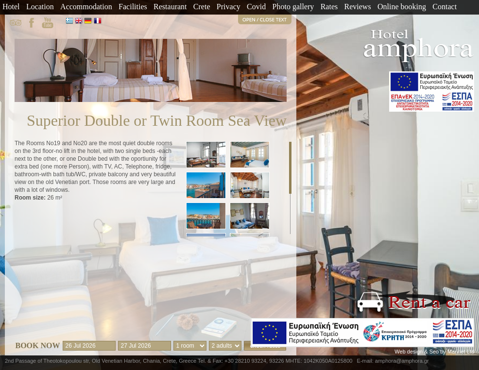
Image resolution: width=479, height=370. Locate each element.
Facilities (133, 6)
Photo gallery (293, 6)
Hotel (11, 6)
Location (40, 6)
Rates (329, 6)
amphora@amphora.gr (402, 361)
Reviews (357, 6)
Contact (444, 6)
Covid (256, 6)
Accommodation (86, 6)
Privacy (228, 6)
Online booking (401, 6)
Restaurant (170, 6)
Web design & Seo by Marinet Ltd (434, 351)
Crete (201, 6)
